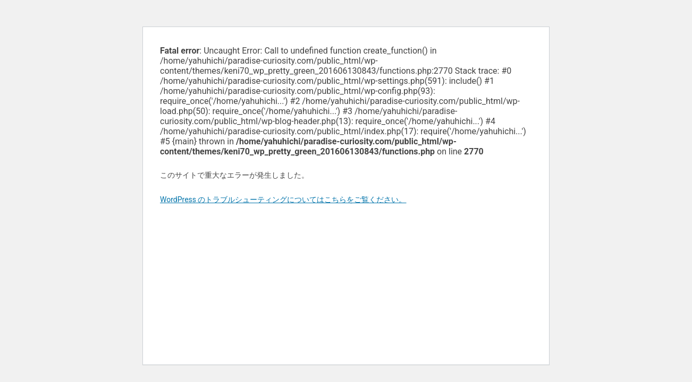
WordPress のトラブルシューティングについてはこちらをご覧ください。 (283, 199)
